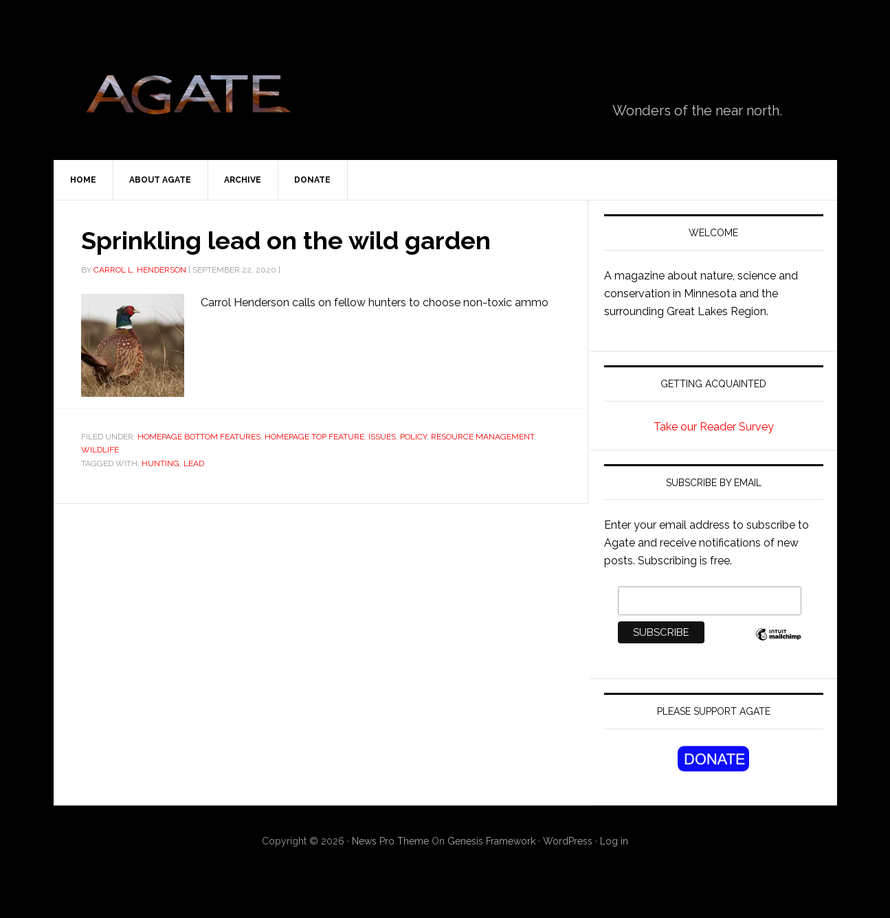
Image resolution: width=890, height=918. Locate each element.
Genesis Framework (491, 841)
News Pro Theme (390, 841)
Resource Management (482, 436)
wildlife (100, 450)
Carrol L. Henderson (139, 270)
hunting (160, 463)
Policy (413, 436)
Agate (187, 99)
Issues (382, 436)
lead (193, 463)
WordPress (567, 841)
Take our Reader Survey (714, 426)
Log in (614, 841)
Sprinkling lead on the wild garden (286, 240)
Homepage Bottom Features (198, 436)
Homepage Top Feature (314, 436)
